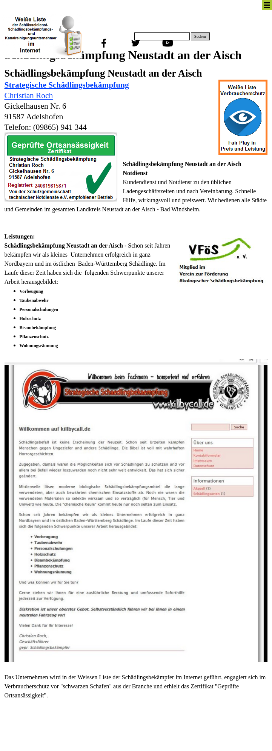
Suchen (200, 36)
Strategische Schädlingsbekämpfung (67, 84)
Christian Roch (29, 95)
